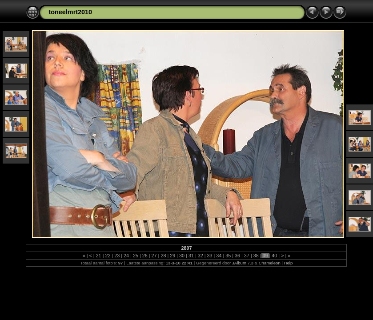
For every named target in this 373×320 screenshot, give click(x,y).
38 (256, 255)
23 (117, 255)
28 (163, 255)
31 (191, 255)
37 (247, 255)
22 (108, 255)
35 (228, 255)
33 (210, 255)
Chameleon (270, 262)
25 (136, 255)
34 (219, 255)
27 (154, 255)
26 (145, 255)
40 (274, 255)
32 (201, 255)
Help (288, 262)
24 (126, 255)
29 (172, 255)
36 (237, 255)
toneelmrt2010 (70, 12)
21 (99, 255)
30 (182, 255)
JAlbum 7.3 (242, 262)
